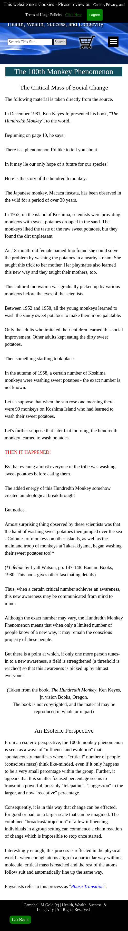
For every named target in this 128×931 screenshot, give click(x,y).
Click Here (73, 4)
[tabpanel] (64, 490)
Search (60, 42)
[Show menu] (113, 42)
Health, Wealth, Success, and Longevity (56, 24)
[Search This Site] (30, 42)
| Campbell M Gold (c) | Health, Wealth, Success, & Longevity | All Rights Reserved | (65, 907)
